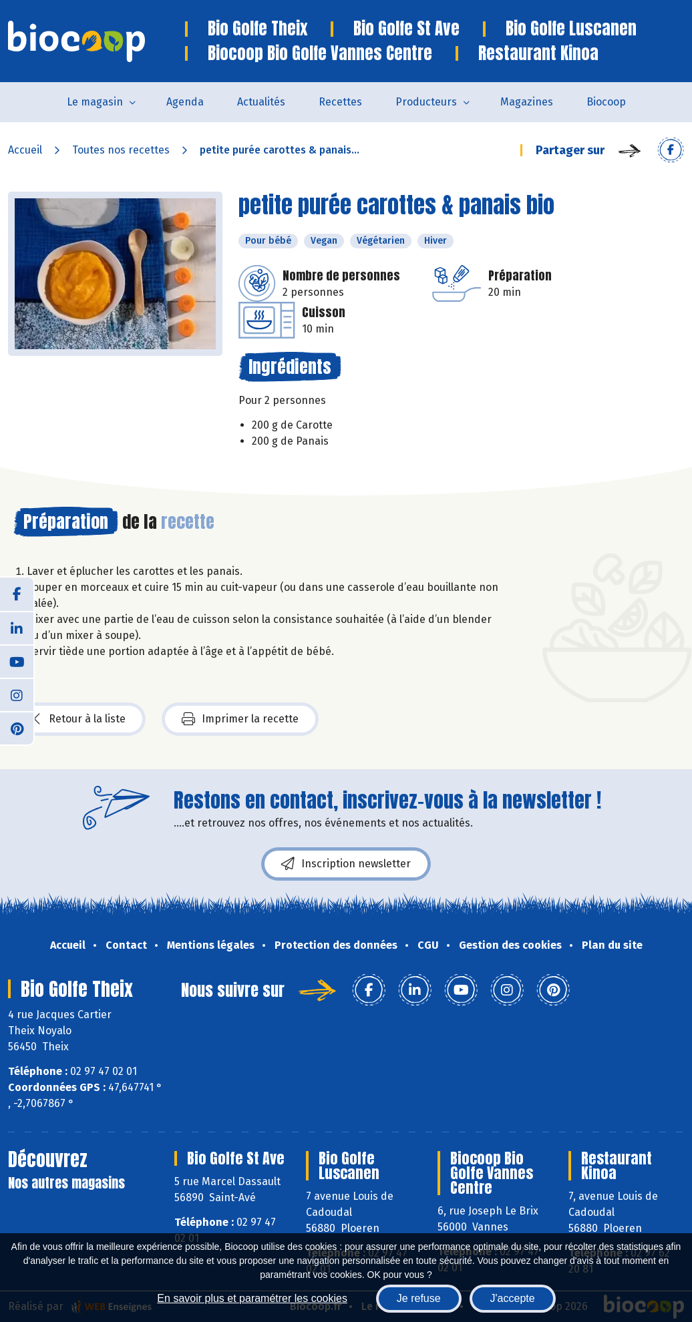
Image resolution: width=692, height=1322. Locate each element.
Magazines (526, 101)
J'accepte (512, 1298)
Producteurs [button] (426, 101)
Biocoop (606, 101)
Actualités (261, 101)
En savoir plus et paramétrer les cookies (252, 1298)
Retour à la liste (79, 719)
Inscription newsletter (346, 864)
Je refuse (419, 1298)
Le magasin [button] (95, 101)
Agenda (185, 101)
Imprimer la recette (240, 719)
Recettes (340, 101)
